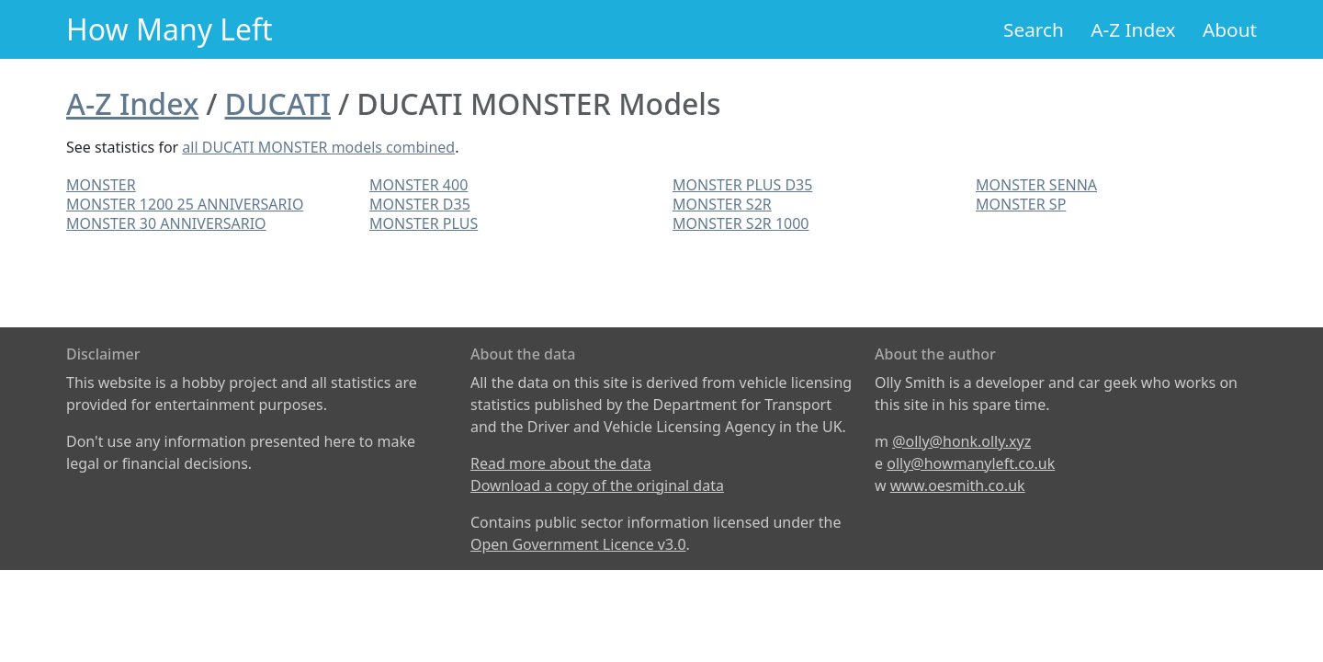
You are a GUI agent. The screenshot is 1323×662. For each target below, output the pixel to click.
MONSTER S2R (722, 204)
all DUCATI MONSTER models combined (318, 147)
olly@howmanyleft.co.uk (971, 463)
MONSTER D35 (419, 204)
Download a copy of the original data (597, 485)
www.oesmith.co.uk (957, 485)
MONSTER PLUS (423, 223)
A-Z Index (1133, 29)
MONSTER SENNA (1036, 185)
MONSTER (101, 185)
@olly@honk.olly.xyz (961, 441)
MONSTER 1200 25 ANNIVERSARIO (184, 204)
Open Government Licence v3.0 (578, 544)
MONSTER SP (1021, 204)
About (1230, 29)
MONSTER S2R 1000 (741, 223)
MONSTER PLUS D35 (742, 185)
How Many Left (169, 29)
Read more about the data (560, 463)
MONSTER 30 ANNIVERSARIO (166, 223)
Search (1033, 29)
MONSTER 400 (418, 185)
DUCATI (278, 103)
